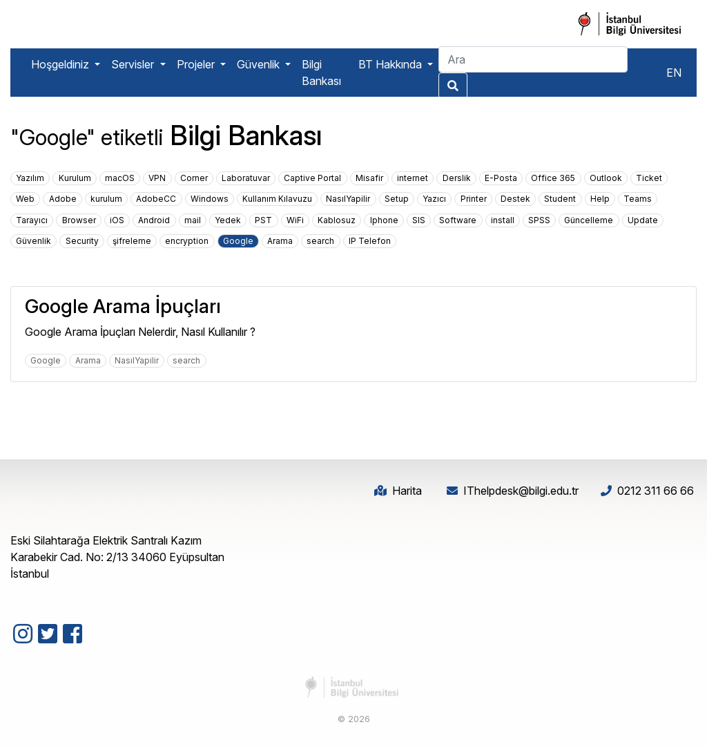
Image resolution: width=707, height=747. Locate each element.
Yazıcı (434, 198)
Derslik (457, 178)
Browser (79, 220)
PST (263, 220)
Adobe (63, 198)
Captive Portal (312, 178)
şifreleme (132, 241)
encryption (187, 241)
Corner (194, 178)
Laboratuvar (246, 178)
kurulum (106, 198)
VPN (157, 178)
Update (643, 220)
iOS (117, 220)
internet (412, 178)
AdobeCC (156, 198)
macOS (120, 178)
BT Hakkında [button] (391, 64)
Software (457, 220)
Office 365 (553, 178)
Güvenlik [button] (259, 64)
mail (192, 220)
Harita (407, 491)
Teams (637, 198)
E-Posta (501, 178)
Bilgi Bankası (321, 72)
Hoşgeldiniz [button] (61, 64)
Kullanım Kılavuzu (277, 198)
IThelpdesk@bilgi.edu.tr (521, 491)
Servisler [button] (134, 64)
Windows (210, 198)
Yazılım (30, 178)
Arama (280, 241)
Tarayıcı (32, 220)
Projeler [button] (197, 64)
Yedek (228, 220)
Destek (515, 198)
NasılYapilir (348, 198)
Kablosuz (337, 220)
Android (154, 220)
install (502, 220)
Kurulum (75, 178)
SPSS (539, 220)
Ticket (649, 178)
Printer (474, 198)
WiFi (295, 220)
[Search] (533, 59)
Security (82, 241)
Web (25, 198)
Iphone (384, 220)
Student (560, 198)
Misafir (369, 178)
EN (673, 72)
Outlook (606, 178)
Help (600, 198)
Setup (397, 198)
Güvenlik (33, 241)
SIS (418, 220)
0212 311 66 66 (655, 491)
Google (238, 241)
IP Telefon (370, 241)
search (320, 241)
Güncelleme (588, 220)
